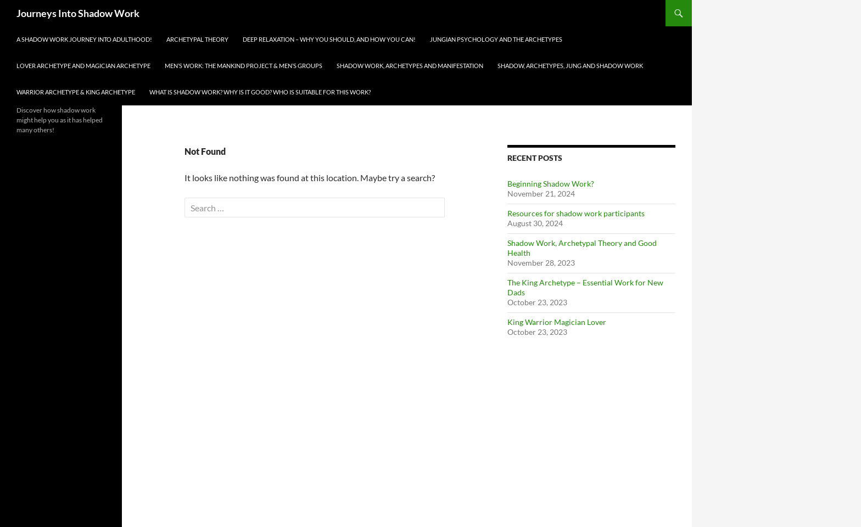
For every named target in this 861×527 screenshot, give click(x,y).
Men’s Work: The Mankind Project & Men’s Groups (243, 65)
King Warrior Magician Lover (556, 322)
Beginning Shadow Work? (550, 183)
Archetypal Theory (197, 39)
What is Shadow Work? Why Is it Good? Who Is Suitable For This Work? (260, 92)
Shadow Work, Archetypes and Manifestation (410, 65)
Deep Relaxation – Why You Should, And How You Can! (329, 39)
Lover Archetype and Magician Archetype (83, 65)
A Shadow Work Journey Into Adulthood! (84, 39)
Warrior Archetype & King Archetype (75, 92)
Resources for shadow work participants (576, 213)
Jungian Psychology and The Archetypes (496, 39)
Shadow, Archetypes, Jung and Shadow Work (570, 65)
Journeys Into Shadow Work (77, 13)
